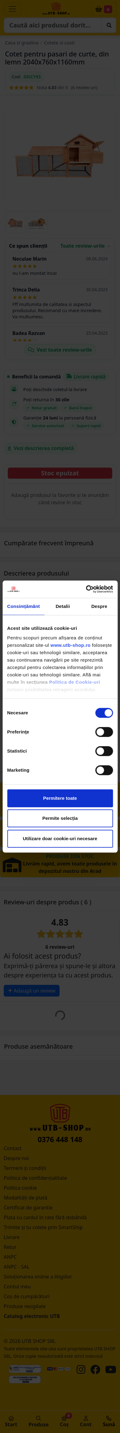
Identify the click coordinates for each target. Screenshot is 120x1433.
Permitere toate (60, 798)
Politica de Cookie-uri (74, 682)
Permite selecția (60, 818)
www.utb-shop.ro (71, 645)
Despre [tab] (99, 606)
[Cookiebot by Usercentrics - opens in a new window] (86, 589)
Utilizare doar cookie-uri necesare (60, 838)
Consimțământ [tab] (23, 606)
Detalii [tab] (63, 606)
